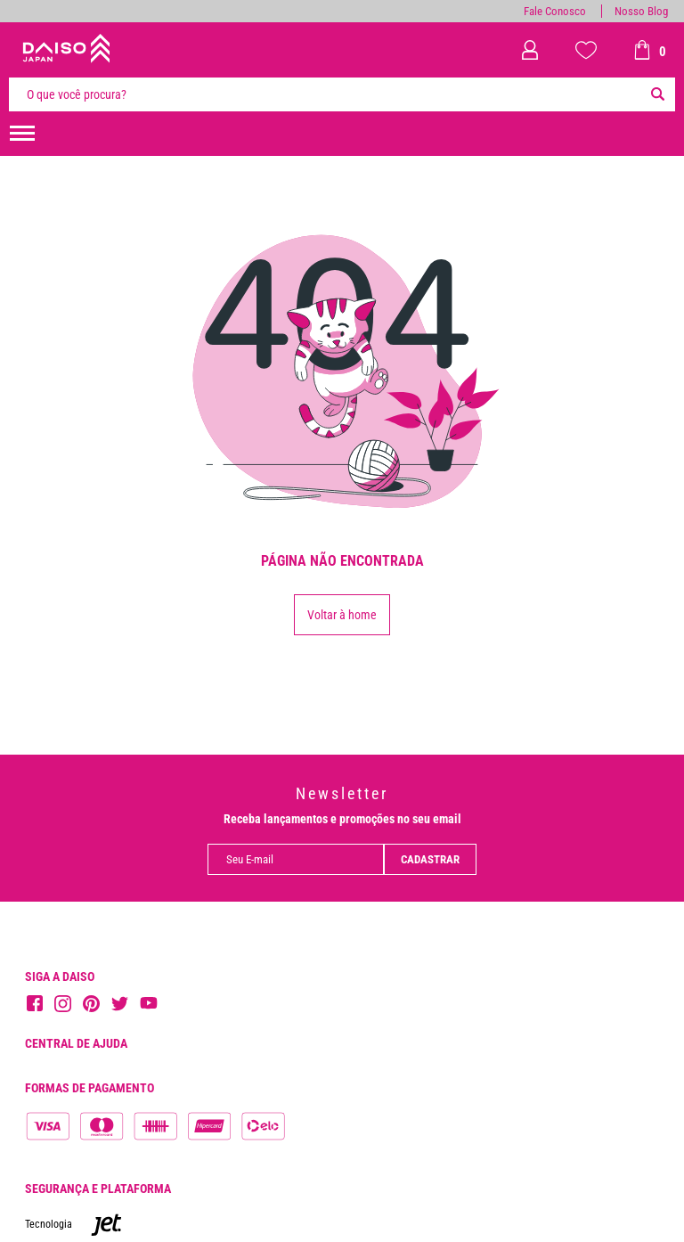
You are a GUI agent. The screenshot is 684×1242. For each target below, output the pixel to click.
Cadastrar (430, 859)
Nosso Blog (641, 11)
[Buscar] (657, 94)
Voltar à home (342, 615)
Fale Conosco (555, 11)
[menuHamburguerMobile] (22, 133)
